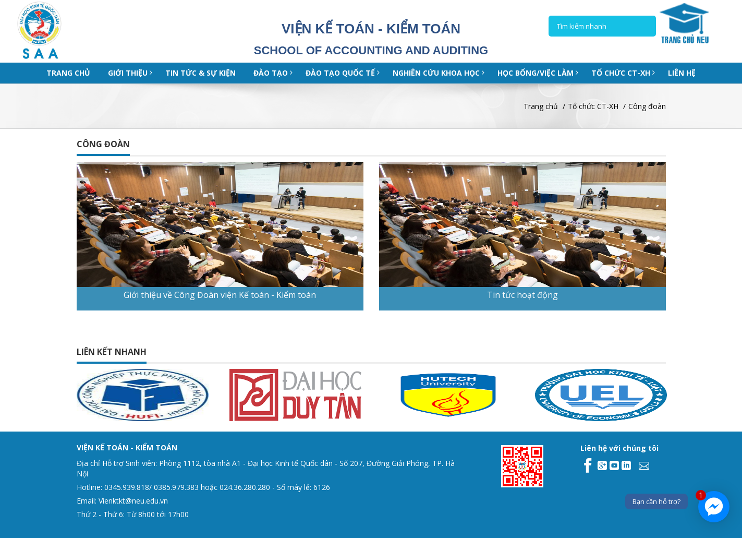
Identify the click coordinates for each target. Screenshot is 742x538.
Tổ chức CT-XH (593, 106)
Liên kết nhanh (112, 351)
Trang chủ (68, 73)
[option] (163, 395)
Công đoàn (647, 106)
